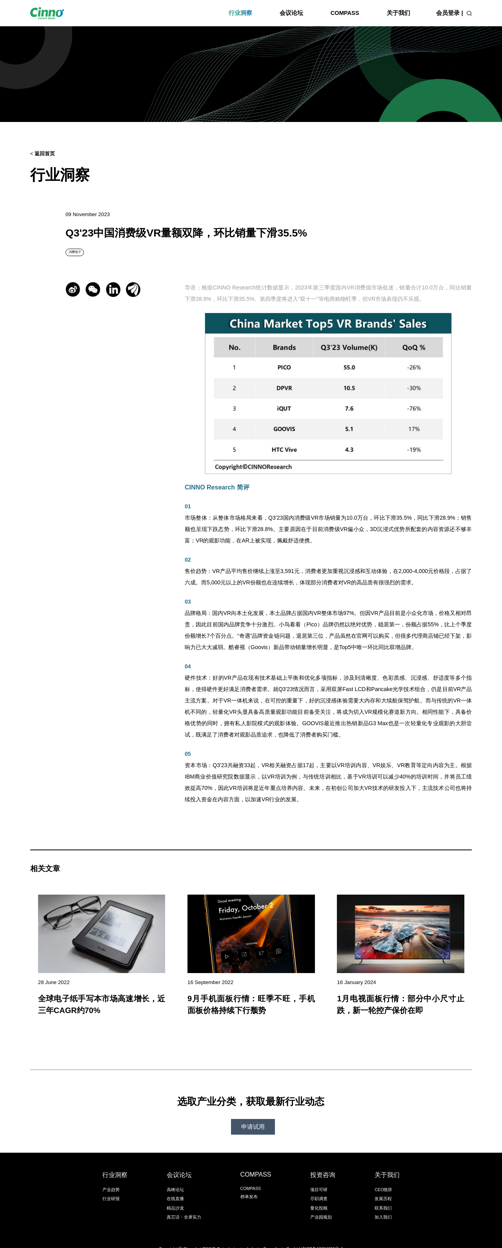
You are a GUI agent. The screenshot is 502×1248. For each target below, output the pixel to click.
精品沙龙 (175, 1196)
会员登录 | (449, 13)
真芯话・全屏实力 (184, 1205)
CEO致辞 (383, 1177)
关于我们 (398, 13)
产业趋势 (111, 1177)
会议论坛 (291, 13)
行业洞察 (240, 13)
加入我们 (383, 1205)
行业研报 (111, 1186)
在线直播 (175, 1186)
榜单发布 (249, 1185)
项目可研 (318, 1177)
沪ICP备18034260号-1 (322, 1237)
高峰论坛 (175, 1177)
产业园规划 (321, 1205)
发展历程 (383, 1186)
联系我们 (383, 1196)
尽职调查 (318, 1186)
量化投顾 (318, 1196)
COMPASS (345, 13)
